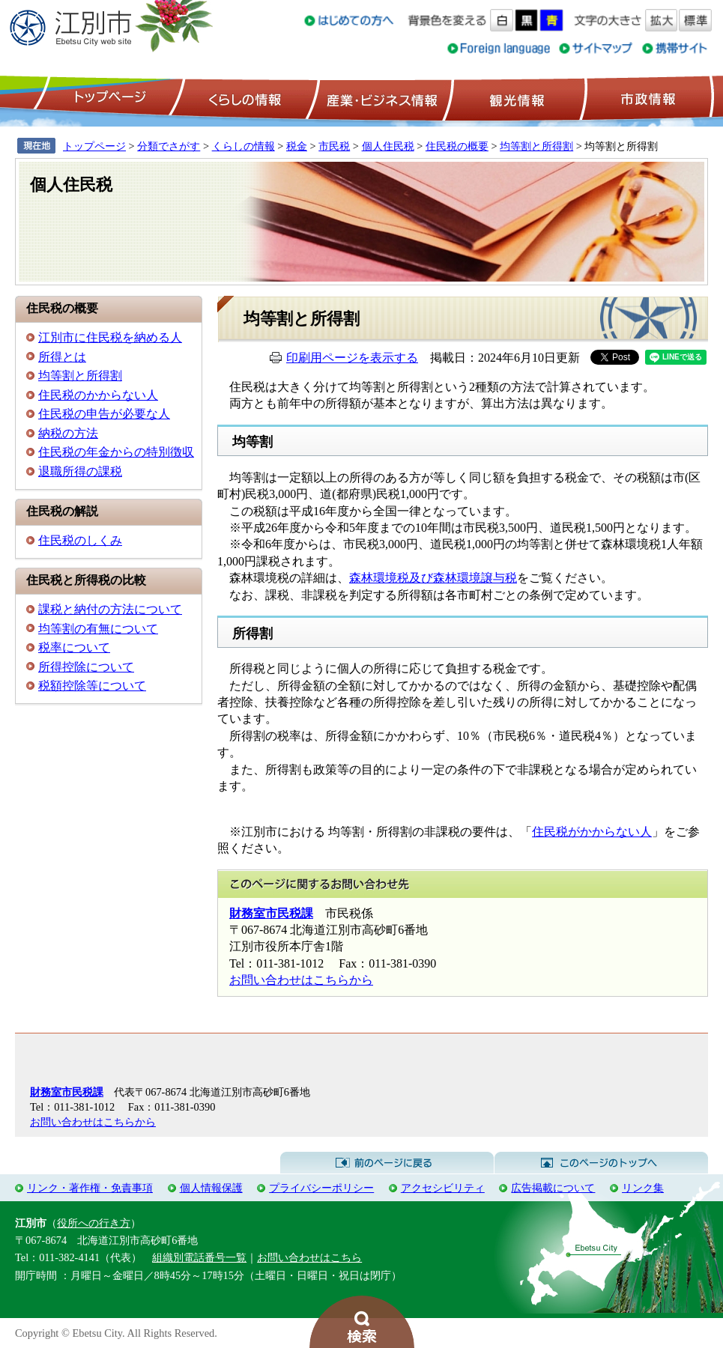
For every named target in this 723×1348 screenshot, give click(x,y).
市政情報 (646, 98)
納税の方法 (68, 433)
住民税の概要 (457, 146)
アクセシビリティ (443, 1188)
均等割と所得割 (536, 146)
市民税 (334, 146)
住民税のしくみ (80, 540)
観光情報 (515, 98)
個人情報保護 (211, 1188)
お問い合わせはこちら (309, 1257)
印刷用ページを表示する (352, 357)
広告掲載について (553, 1188)
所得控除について (86, 667)
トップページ (108, 98)
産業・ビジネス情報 (379, 98)
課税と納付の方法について (110, 609)
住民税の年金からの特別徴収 (116, 452)
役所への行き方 (93, 1223)
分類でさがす (168, 146)
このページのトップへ (601, 1163)
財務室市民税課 (271, 913)
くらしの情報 (243, 98)
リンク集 (643, 1188)
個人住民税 (388, 146)
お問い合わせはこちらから (301, 980)
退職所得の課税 (80, 471)
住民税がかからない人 (592, 831)
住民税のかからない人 (98, 395)
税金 (296, 146)
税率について (74, 647)
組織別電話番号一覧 (199, 1257)
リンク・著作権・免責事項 (90, 1188)
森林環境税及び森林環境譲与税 (433, 577)
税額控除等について (92, 685)
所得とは (62, 356)
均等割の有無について (98, 628)
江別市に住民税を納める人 (110, 337)
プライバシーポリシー (321, 1188)
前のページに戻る (387, 1163)
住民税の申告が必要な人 (104, 413)
